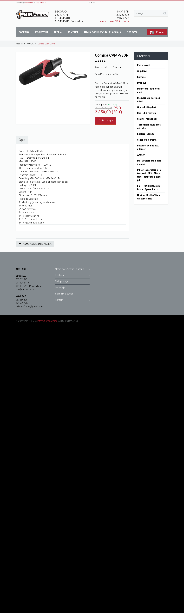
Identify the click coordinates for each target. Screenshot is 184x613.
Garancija (72, 288)
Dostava (72, 276)
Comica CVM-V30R (46, 43)
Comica (116, 67)
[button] (157, 32)
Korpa (92, 3)
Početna (20, 43)
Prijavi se (29, 3)
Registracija (41, 3)
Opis (22, 140)
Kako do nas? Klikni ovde (114, 21)
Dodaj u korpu (106, 120)
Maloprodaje (72, 282)
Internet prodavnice (47, 321)
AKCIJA (31, 43)
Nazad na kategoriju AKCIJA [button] (35, 244)
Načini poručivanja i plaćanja (72, 269)
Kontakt (72, 300)
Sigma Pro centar (72, 294)
